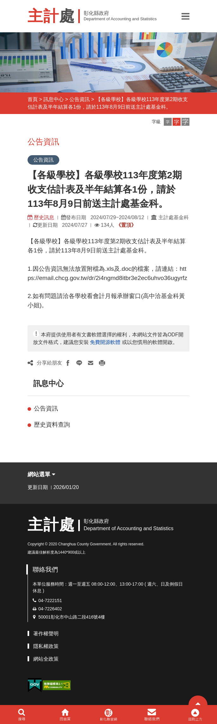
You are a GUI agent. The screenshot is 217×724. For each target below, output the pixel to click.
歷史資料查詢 (52, 424)
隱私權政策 (46, 646)
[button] (185, 16)
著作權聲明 (46, 633)
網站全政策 (46, 659)
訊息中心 (53, 99)
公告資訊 (79, 99)
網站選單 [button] (41, 474)
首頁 (33, 99)
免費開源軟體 (105, 342)
